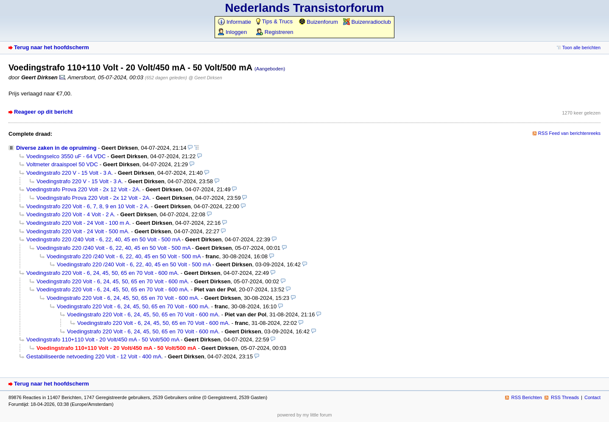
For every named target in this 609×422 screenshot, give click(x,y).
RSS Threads (565, 397)
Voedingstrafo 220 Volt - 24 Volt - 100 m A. (78, 223)
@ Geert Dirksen (205, 77)
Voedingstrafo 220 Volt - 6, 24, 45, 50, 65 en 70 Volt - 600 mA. (102, 273)
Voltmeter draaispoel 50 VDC (62, 164)
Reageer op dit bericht (43, 112)
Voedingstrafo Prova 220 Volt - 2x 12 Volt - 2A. (83, 189)
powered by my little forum (304, 414)
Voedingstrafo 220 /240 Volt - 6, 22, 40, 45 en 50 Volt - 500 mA (103, 239)
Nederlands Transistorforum (304, 7)
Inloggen (232, 32)
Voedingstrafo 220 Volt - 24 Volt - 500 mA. (77, 231)
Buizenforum (318, 22)
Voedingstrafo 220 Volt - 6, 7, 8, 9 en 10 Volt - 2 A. (87, 206)
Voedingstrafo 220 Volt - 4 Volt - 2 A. (70, 214)
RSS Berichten (526, 397)
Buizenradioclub (367, 22)
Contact (592, 397)
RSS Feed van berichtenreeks (569, 133)
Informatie (234, 22)
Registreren (274, 32)
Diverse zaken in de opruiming (56, 148)
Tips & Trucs (274, 21)
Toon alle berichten (581, 47)
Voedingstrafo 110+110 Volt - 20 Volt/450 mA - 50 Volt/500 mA (102, 339)
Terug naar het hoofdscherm (51, 47)
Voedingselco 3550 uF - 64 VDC (66, 156)
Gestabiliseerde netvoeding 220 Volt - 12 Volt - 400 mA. (94, 356)
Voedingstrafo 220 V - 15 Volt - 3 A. (69, 173)
